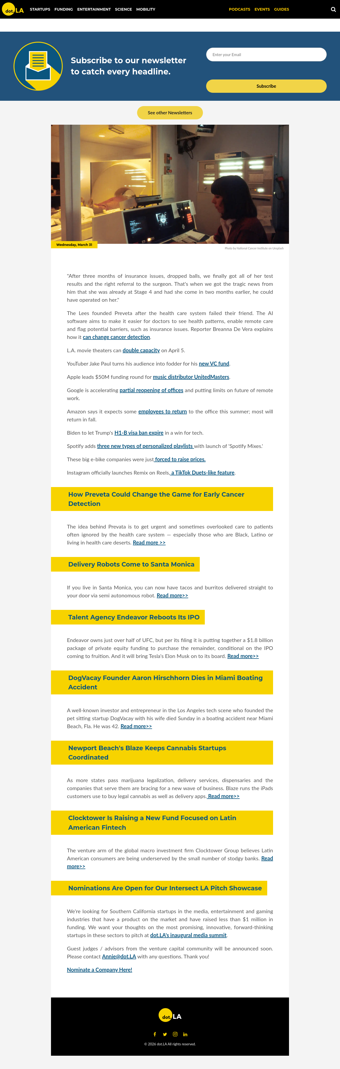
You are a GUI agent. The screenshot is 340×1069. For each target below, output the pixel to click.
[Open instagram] (175, 1034)
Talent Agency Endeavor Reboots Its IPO (133, 617)
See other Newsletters (170, 112)
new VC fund (214, 363)
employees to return (162, 411)
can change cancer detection (116, 337)
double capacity (141, 350)
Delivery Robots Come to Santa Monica (131, 564)
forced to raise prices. (180, 459)
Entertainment (94, 9)
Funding (63, 9)
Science (123, 9)
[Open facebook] (154, 1034)
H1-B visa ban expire (138, 432)
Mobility (145, 9)
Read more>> (172, 595)
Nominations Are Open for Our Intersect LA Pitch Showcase (165, 888)
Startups (40, 9)
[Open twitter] (164, 1034)
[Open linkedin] (185, 1034)
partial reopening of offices (151, 390)
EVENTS (262, 9)
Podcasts (239, 9)
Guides (281, 9)
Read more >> (149, 542)
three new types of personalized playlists (145, 446)
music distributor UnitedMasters (191, 377)
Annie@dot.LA (119, 956)
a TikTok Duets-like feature (202, 472)
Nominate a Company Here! (99, 969)
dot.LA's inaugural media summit (188, 935)
